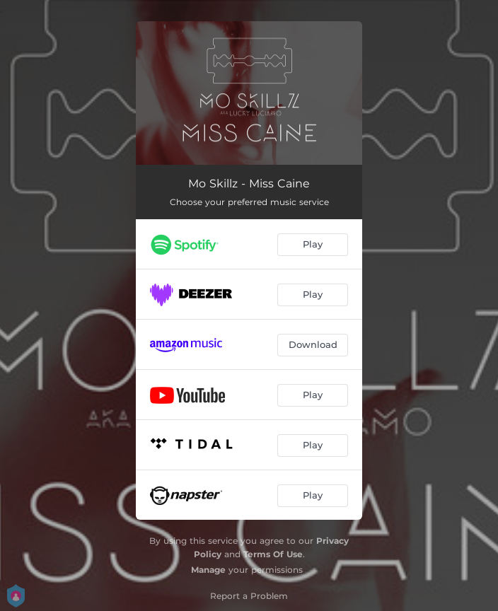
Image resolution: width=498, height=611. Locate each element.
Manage (208, 569)
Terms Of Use (273, 554)
